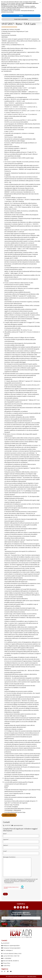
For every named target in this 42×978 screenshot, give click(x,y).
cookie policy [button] (21, 4)
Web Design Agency (31, 976)
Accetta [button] (21, 15)
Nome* (21, 835)
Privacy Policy (10, 921)
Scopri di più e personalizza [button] (21, 19)
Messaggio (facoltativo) (17, 867)
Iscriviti (4, 924)
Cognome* (21, 840)
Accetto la (4, 921)
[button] (15, 907)
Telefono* (21, 846)
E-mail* (21, 852)
